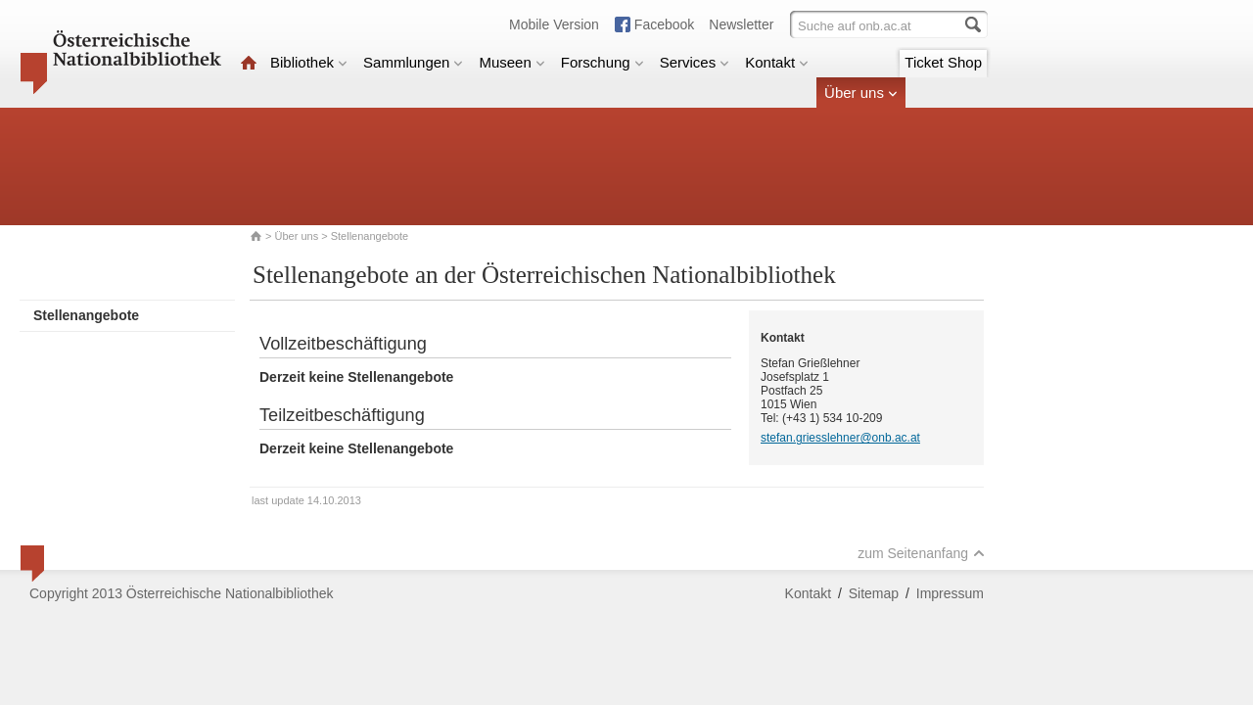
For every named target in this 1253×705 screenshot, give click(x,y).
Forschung (602, 62)
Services (695, 62)
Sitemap (874, 593)
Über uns (861, 92)
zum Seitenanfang (921, 553)
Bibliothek (309, 62)
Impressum (950, 593)
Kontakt (777, 62)
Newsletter (741, 24)
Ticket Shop (943, 62)
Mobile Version (554, 24)
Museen (511, 62)
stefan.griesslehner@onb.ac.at (840, 438)
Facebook (664, 24)
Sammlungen (413, 62)
